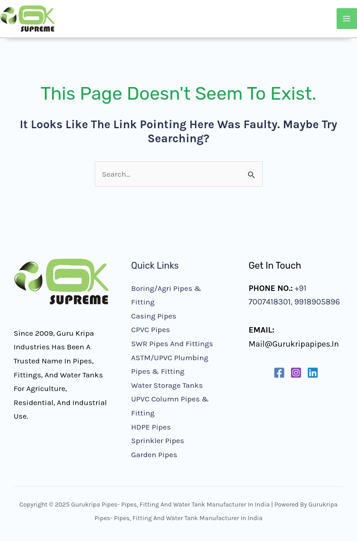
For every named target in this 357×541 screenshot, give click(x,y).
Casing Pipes (153, 315)
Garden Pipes (154, 454)
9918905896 (316, 302)
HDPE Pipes (151, 426)
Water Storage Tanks (167, 385)
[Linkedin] (312, 372)
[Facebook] (279, 372)
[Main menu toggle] (347, 18)
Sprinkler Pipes (157, 440)
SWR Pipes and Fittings (172, 343)
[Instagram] (296, 372)
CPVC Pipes (150, 329)
